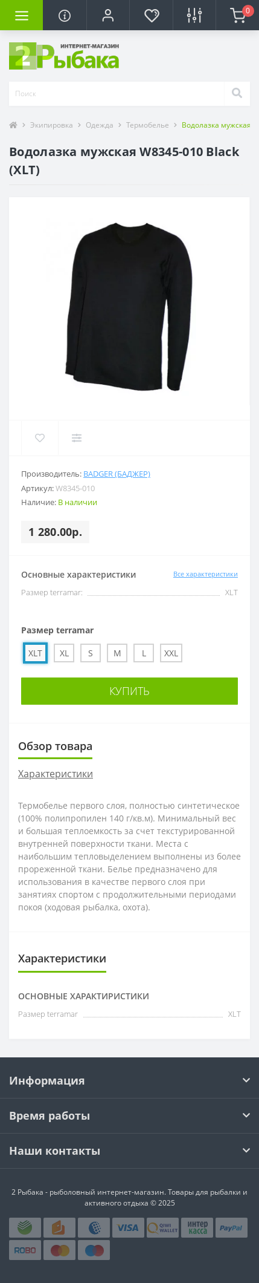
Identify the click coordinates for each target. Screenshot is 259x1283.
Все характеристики (205, 573)
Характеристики (55, 773)
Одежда (100, 125)
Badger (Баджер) (116, 473)
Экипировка (51, 125)
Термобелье (147, 125)
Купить (129, 691)
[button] (107, 15)
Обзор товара (55, 746)
